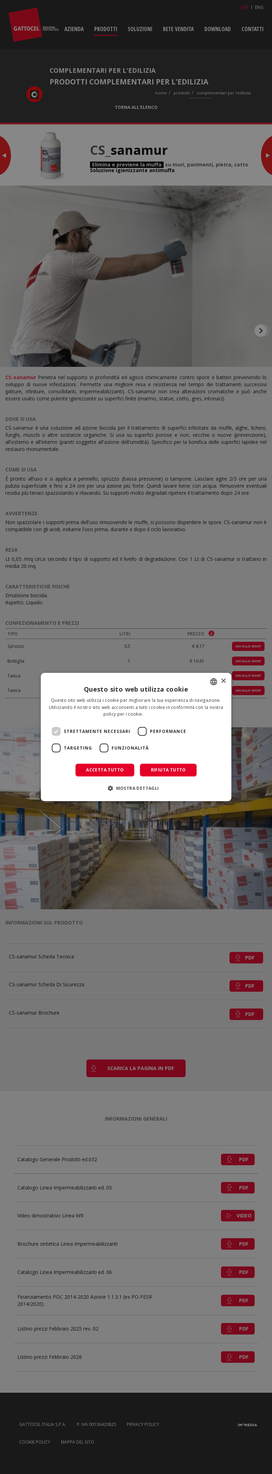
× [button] (223, 681)
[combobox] (213, 681)
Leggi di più (156, 714)
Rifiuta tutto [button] (168, 770)
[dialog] (136, 737)
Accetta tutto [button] (105, 770)
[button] (136, 788)
